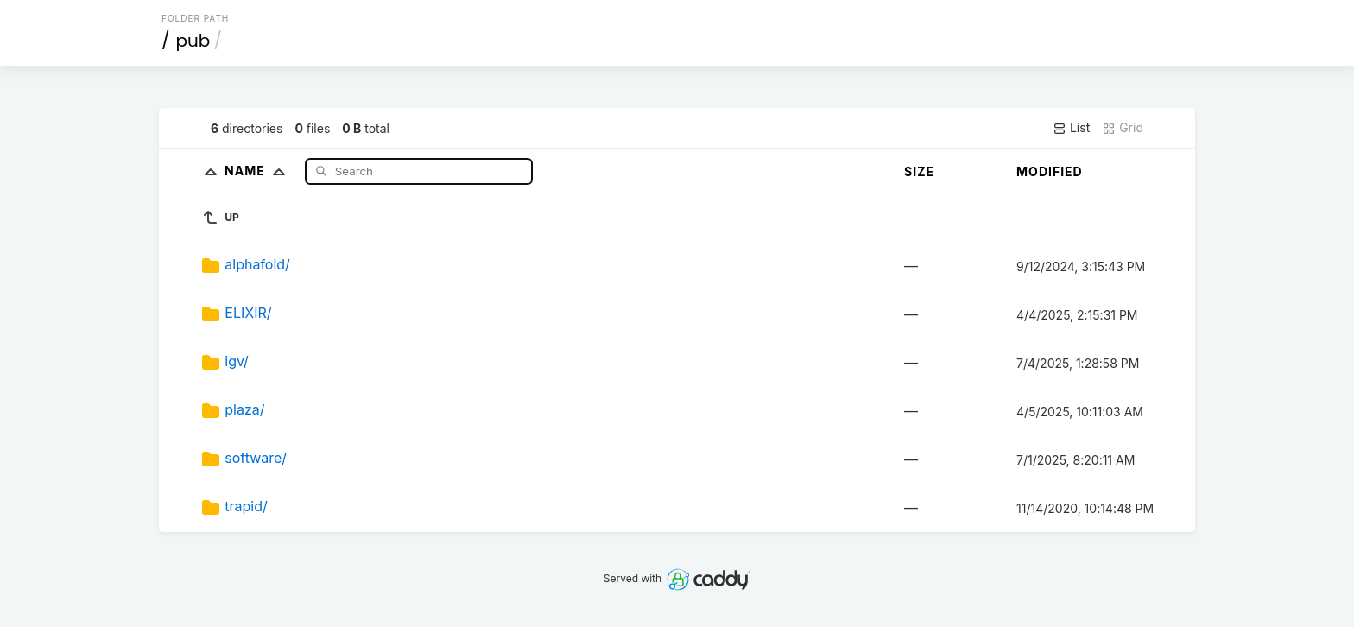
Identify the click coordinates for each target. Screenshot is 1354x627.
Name (259, 170)
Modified (1049, 171)
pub (193, 40)
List (1071, 128)
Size (919, 171)
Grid (1122, 128)
